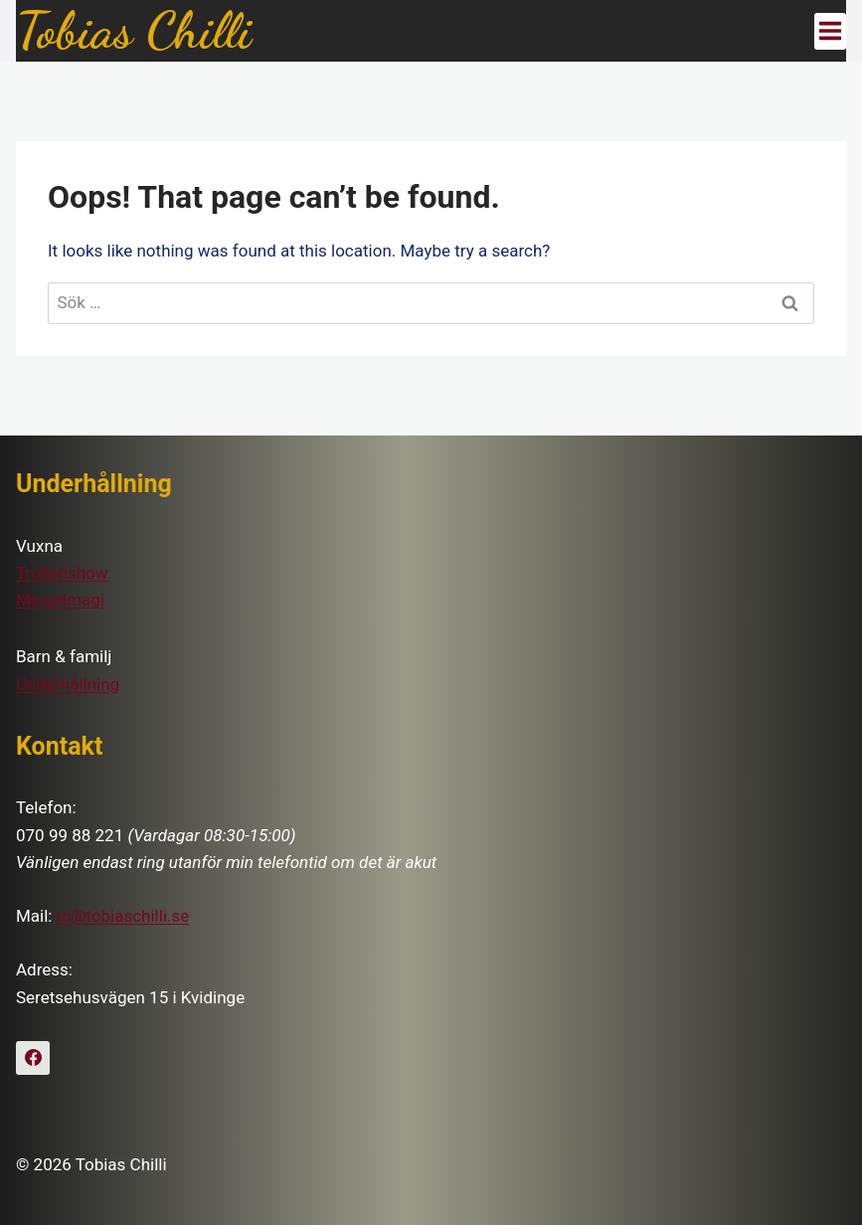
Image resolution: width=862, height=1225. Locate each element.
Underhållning (67, 684)
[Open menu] (830, 31)
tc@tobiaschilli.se (123, 916)
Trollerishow (62, 573)
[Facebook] (33, 1058)
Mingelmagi (60, 600)
